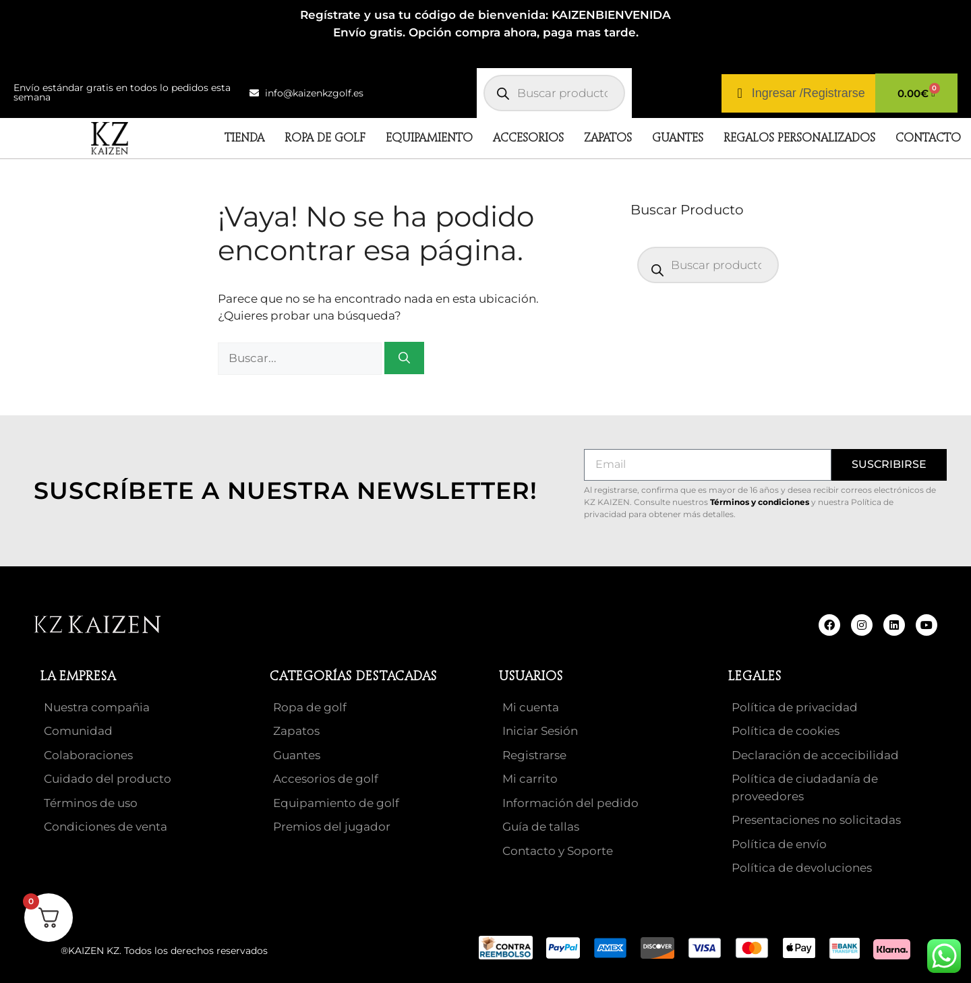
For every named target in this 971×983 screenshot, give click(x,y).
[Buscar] (404, 358)
